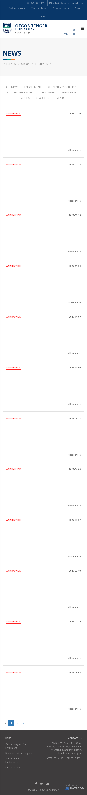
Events (60, 97)
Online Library (17, 8)
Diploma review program (18, 753)
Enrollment (32, 87)
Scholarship (46, 92)
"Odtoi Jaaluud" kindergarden (13, 760)
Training (24, 97)
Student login (61, 8)
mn (66, 33)
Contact (42, 16)
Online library (12, 767)
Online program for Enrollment (15, 746)
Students (42, 97)
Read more (74, 150)
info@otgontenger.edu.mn (66, 3)
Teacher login (39, 8)
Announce (68, 92)
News (78, 8)
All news (12, 87)
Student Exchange (19, 92)
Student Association (62, 87)
